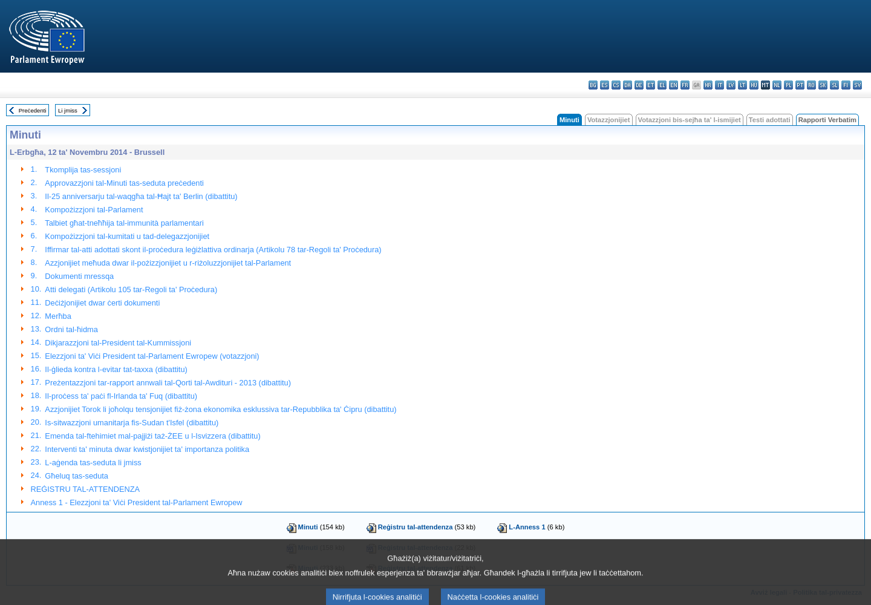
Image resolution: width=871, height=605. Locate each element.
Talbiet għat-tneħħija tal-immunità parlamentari (124, 222)
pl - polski (788, 85)
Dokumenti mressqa (79, 276)
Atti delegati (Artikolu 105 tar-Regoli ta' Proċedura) (131, 289)
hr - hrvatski (708, 85)
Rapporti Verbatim (827, 119)
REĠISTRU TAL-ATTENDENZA (85, 489)
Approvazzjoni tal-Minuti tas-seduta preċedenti (124, 183)
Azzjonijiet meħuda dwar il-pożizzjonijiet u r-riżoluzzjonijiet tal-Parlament (168, 262)
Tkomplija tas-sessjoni (83, 169)
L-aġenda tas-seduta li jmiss (93, 462)
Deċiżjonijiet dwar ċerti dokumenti (102, 302)
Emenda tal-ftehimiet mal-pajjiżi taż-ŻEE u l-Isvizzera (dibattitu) (152, 435)
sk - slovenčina (822, 85)
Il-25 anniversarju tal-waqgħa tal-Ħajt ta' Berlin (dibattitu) (141, 196)
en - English (673, 85)
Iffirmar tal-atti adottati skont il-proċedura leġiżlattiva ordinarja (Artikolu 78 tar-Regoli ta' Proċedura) (213, 249)
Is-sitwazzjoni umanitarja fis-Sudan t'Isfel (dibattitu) (131, 422)
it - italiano (719, 85)
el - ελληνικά (662, 85)
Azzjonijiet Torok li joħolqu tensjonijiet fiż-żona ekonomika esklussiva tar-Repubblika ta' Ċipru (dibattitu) (220, 409)
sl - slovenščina (834, 85)
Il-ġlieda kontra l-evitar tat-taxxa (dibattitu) (116, 369)
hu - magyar (753, 85)
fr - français (685, 85)
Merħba (58, 316)
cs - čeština (616, 85)
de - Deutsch (639, 85)
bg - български (593, 85)
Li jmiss (67, 110)
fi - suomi (845, 85)
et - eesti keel (650, 85)
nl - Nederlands (776, 85)
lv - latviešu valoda (731, 85)
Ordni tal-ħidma (71, 329)
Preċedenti (33, 110)
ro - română (811, 85)
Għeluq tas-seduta (76, 475)
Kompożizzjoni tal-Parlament (94, 209)
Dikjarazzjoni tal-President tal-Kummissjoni (118, 342)
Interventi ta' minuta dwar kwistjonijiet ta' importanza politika (147, 449)
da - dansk (627, 85)
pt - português (799, 85)
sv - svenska (857, 85)
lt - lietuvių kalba (742, 85)
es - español (604, 85)
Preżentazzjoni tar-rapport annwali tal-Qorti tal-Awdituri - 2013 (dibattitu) (168, 382)
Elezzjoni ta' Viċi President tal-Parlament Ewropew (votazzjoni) (152, 356)
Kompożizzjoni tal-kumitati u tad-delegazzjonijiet (127, 236)
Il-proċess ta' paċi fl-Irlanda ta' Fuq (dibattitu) (121, 396)
